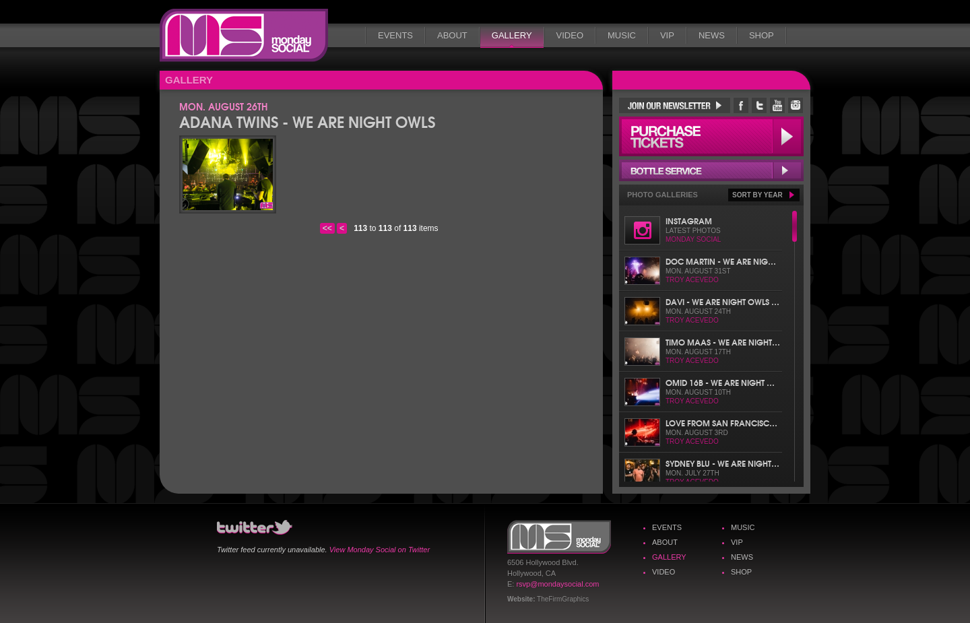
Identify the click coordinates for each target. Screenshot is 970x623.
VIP (667, 35)
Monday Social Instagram (795, 105)
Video (569, 35)
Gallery (512, 35)
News (712, 35)
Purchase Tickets (711, 136)
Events (395, 35)
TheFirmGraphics (563, 599)
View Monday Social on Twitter (379, 550)
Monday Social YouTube (777, 105)
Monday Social (244, 35)
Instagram (689, 220)
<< (327, 228)
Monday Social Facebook (741, 105)
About (452, 35)
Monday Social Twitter (759, 105)
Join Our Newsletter (674, 105)
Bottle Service (711, 170)
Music (622, 35)
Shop (761, 35)
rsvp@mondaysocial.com (557, 584)
